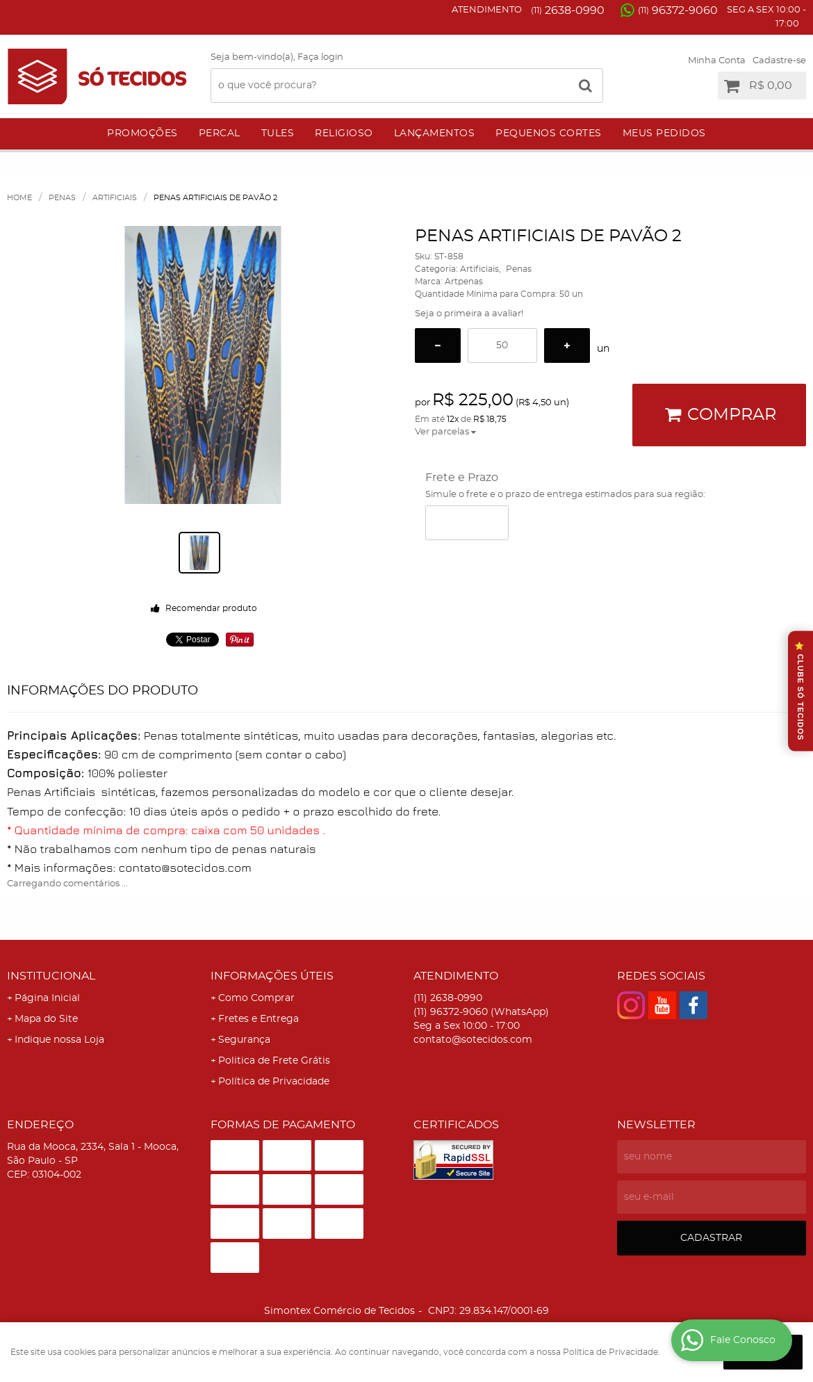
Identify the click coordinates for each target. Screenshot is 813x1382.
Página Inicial (47, 998)
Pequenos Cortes (548, 133)
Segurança (244, 1040)
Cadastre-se (779, 60)
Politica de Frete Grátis (274, 1061)
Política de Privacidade (273, 1082)
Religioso (344, 133)
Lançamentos (434, 133)
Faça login (320, 57)
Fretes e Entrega (258, 1019)
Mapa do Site (46, 1019)
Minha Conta (717, 60)
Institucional (51, 976)
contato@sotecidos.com (472, 1040)
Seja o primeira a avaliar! (469, 313)
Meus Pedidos (664, 133)
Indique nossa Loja (59, 1040)
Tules (278, 133)
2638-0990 (568, 10)
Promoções (142, 133)
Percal (219, 133)
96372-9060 (678, 10)
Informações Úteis (272, 976)
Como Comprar (256, 998)
